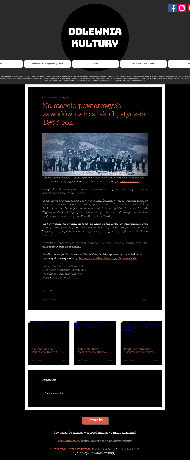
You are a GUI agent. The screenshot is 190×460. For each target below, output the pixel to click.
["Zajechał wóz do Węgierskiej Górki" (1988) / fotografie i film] (49, 332)
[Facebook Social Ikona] (172, 8)
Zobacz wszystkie (153, 315)
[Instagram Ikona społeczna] (182, 8)
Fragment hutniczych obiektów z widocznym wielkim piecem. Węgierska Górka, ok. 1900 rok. (141, 351)
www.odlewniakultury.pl (81, 76)
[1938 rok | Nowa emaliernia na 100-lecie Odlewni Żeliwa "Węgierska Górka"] (95, 332)
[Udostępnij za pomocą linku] (50, 291)
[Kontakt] (95, 420)
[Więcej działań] (146, 97)
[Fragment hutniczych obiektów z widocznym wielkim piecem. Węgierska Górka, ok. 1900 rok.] (141, 332)
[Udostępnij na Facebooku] (43, 291)
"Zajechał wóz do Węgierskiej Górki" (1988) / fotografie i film (48, 351)
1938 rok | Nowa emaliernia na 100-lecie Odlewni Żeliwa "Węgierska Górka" (95, 351)
